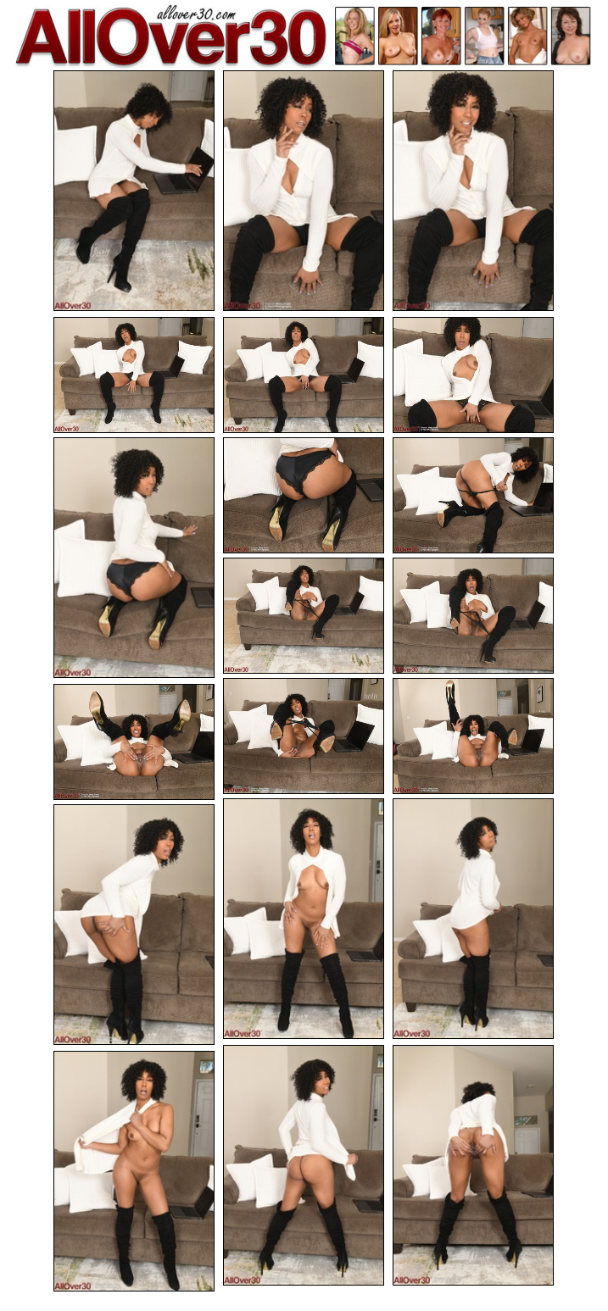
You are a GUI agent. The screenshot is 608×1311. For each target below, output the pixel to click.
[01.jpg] (134, 190)
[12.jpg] (303, 736)
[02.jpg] (303, 190)
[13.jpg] (473, 736)
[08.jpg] (303, 495)
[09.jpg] (473, 495)
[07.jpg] (134, 557)
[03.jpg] (473, 190)
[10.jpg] (303, 616)
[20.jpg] (134, 1171)
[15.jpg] (303, 918)
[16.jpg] (473, 918)
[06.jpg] (473, 375)
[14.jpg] (134, 742)
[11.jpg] (473, 616)
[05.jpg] (303, 375)
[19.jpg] (473, 1165)
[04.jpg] (134, 375)
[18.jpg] (303, 1165)
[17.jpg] (134, 924)
